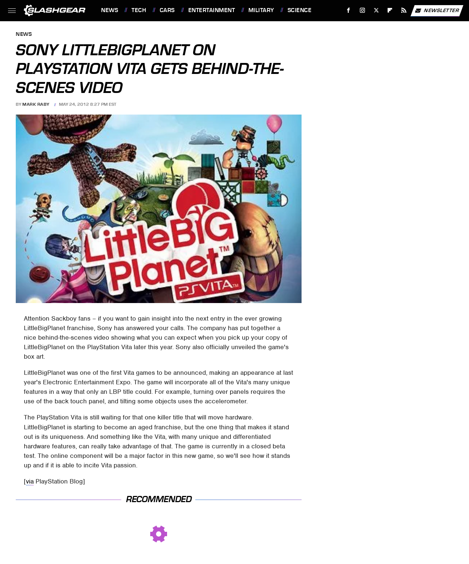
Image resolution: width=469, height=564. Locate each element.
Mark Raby (35, 104)
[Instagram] (362, 10)
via (30, 481)
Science (300, 10)
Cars (167, 10)
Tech (139, 10)
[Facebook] (348, 10)
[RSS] (404, 10)
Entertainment (211, 10)
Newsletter (437, 10)
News (109, 10)
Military (261, 10)
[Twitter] (376, 10)
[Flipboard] (390, 10)
